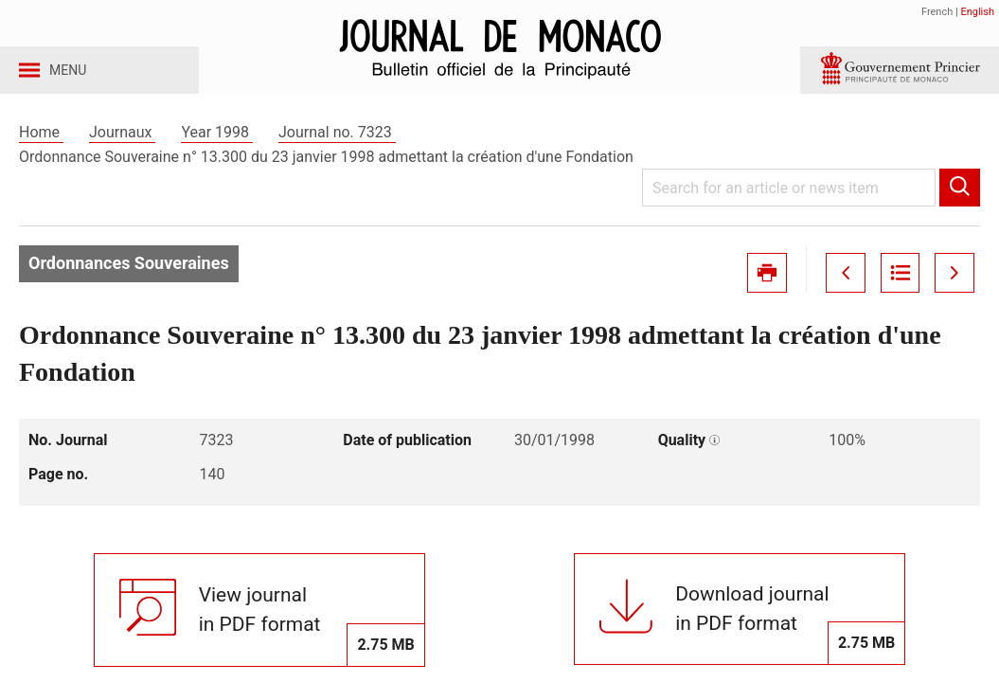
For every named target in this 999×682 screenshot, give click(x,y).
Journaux (122, 150)
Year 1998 (217, 150)
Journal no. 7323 (337, 150)
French (937, 12)
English (977, 12)
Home (41, 150)
